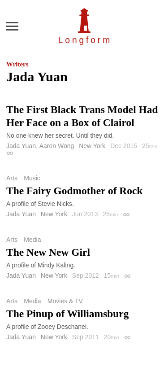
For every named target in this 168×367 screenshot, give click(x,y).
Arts (11, 178)
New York (92, 145)
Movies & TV (65, 301)
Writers (17, 64)
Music (32, 178)
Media (32, 239)
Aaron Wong (56, 145)
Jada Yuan (21, 145)
